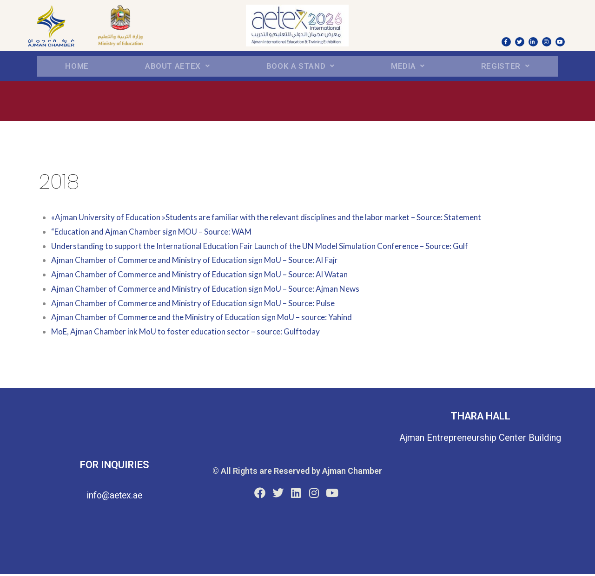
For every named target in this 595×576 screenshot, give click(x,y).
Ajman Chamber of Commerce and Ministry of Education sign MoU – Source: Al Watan (205, 276)
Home (77, 67)
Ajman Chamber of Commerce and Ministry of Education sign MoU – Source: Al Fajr (200, 262)
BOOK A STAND (301, 67)
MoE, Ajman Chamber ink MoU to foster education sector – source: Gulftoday (190, 333)
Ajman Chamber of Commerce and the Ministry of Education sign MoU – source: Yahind (207, 319)
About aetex (177, 67)
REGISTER (505, 67)
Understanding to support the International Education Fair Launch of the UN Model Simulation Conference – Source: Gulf (269, 247)
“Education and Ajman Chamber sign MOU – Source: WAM (155, 233)
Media (409, 67)
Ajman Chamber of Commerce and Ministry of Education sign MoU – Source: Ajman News (211, 290)
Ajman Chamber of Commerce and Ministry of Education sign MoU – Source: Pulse (198, 304)
